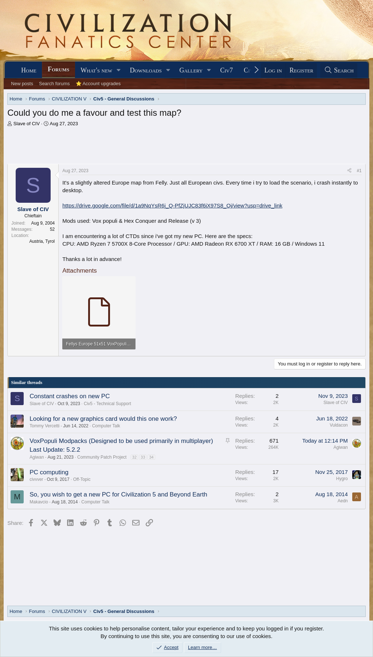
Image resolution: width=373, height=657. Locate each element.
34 (151, 457)
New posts (22, 83)
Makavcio (39, 501)
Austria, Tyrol (42, 241)
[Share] (349, 171)
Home (28, 70)
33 (143, 457)
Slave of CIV (26, 123)
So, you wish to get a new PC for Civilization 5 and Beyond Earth (118, 494)
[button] (119, 70)
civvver (36, 479)
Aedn (343, 500)
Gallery (191, 70)
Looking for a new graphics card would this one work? (103, 418)
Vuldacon (339, 425)
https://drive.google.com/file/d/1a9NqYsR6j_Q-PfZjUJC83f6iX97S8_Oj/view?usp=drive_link (172, 205)
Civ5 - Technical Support (107, 403)
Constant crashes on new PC (70, 396)
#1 (359, 170)
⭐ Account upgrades (98, 83)
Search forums (54, 83)
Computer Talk (106, 425)
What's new (96, 70)
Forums (58, 69)
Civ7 (226, 70)
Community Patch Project (101, 457)
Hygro (342, 478)
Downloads (146, 70)
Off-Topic (82, 479)
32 (134, 457)
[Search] (338, 70)
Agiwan (37, 457)
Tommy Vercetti (44, 425)
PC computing (49, 472)
